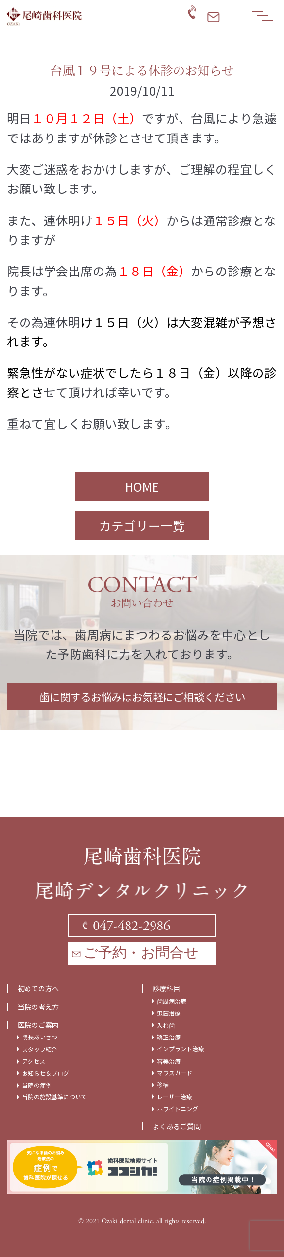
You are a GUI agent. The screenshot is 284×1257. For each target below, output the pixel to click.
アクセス (33, 1061)
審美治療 (169, 1061)
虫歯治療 (169, 1013)
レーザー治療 (174, 1096)
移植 (163, 1084)
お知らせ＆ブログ (45, 1073)
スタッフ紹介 (39, 1049)
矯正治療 (169, 1037)
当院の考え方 (38, 1007)
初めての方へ (38, 988)
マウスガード (174, 1072)
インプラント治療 (180, 1048)
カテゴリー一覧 (142, 525)
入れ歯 (166, 1025)
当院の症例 (37, 1085)
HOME (142, 486)
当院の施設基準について (54, 1096)
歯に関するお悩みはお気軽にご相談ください (142, 696)
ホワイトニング (177, 1108)
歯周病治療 (171, 1001)
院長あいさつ (39, 1037)
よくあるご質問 (177, 1126)
